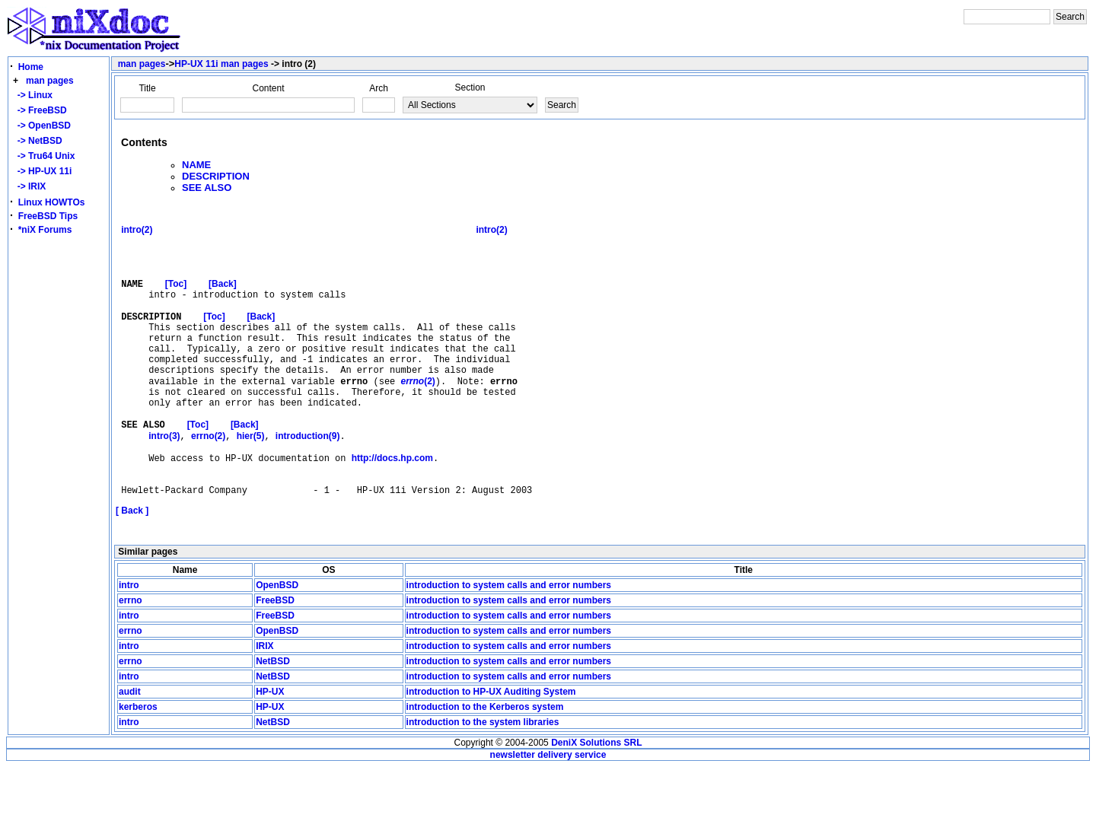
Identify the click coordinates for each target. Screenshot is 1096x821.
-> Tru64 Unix (43, 156)
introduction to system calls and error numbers (508, 639)
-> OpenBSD (41, 125)
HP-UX (270, 745)
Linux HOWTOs (51, 202)
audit (130, 745)
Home (30, 67)
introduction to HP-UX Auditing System (491, 745)
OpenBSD (277, 639)
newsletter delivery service (548, 808)
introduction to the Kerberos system (485, 761)
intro (129, 639)
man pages (50, 80)
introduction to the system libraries (482, 776)
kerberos (138, 761)
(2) (417, 414)
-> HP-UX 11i (42, 171)
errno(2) (208, 479)
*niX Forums (45, 229)
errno (130, 654)
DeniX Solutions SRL (596, 796)
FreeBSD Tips (48, 216)
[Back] (223, 298)
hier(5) (251, 479)
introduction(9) (308, 479)
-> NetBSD (37, 140)
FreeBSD (275, 654)
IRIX (264, 700)
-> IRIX (29, 186)
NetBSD (273, 715)
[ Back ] (132, 564)
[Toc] (175, 298)
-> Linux (32, 95)
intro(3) (164, 479)
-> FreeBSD (39, 110)
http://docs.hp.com (392, 505)
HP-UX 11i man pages (221, 64)
